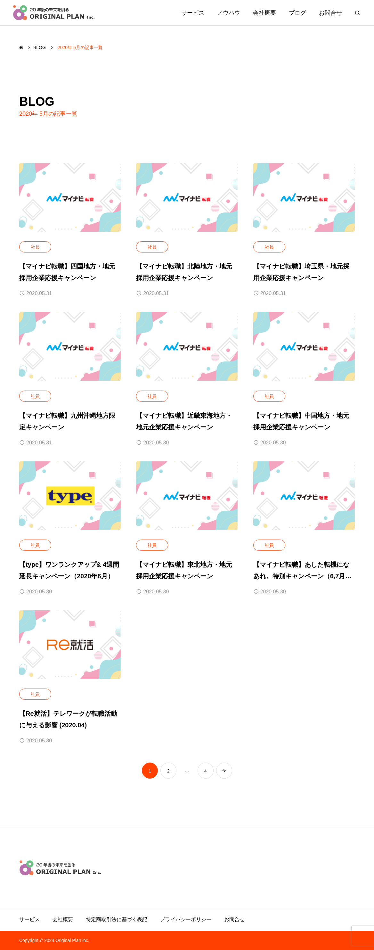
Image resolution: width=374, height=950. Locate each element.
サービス (192, 13)
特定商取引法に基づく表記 (116, 919)
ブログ (297, 13)
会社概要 (264, 13)
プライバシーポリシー (185, 919)
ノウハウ (228, 13)
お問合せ (330, 13)
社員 (35, 247)
